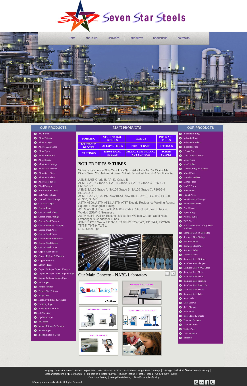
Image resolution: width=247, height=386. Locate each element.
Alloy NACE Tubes (47, 146)
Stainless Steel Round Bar (196, 285)
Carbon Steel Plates (47, 234)
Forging (88, 138)
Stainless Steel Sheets (194, 289)
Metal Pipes (189, 159)
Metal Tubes (189, 164)
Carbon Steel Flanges (48, 221)
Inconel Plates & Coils (49, 334)
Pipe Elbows (189, 208)
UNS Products (190, 333)
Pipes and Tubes (166, 139)
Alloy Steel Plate (46, 177)
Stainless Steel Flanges (194, 263)
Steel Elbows (190, 302)
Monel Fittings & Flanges (196, 168)
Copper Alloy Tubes (48, 251)
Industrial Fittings (192, 133)
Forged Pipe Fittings (48, 291)
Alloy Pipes (44, 151)
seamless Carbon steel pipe (197, 232)
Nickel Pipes (190, 194)
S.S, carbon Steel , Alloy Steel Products (198, 227)
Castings (89, 153)
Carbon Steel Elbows (48, 212)
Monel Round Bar (192, 177)
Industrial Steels (112, 153)
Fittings (166, 145)
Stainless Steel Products (195, 280)
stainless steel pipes (193, 272)
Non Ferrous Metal (193, 203)
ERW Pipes (43, 282)
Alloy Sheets (44, 159)
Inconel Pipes (44, 330)
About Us (91, 38)
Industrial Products (193, 142)
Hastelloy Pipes (45, 304)
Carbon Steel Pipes (47, 229)
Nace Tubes (189, 190)
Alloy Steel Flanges (47, 168)
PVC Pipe (188, 221)
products (137, 38)
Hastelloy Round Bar (48, 308)
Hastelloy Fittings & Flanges (52, 299)
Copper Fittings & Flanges (51, 256)
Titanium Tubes (191, 324)
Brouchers (160, 38)
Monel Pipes (189, 173)
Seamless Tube (191, 250)
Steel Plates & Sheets (194, 315)
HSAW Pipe (44, 312)
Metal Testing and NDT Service (140, 153)
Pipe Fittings (190, 212)
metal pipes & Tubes (193, 155)
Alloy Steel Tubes (46, 181)
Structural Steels (112, 139)
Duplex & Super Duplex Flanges (54, 269)
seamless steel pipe (193, 245)
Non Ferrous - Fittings (194, 199)
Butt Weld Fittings (47, 194)
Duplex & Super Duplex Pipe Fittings (56, 273)
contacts (183, 38)
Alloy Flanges (45, 142)
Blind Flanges (45, 186)
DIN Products (45, 264)
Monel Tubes (190, 181)
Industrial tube (191, 146)
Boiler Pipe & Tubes (48, 190)
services (113, 38)
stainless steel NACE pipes (197, 267)
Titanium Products (192, 320)
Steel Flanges (190, 307)
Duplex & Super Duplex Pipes (52, 278)
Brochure (188, 337)
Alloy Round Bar (46, 155)
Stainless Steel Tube (193, 294)
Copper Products (46, 260)
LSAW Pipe (189, 151)
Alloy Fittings (45, 138)
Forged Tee (43, 295)
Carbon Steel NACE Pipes (51, 225)
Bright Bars (140, 145)
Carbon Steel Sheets (48, 243)
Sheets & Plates (191, 254)
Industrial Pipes (191, 138)
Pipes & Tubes (190, 216)
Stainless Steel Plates (194, 276)
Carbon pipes (44, 208)
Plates (141, 138)
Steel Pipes (189, 311)
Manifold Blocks (88, 146)
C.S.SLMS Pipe (46, 203)
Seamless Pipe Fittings (194, 237)
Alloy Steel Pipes (46, 173)
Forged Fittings (45, 286)
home (72, 38)
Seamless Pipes (191, 241)
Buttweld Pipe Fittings (49, 199)
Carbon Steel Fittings (48, 216)
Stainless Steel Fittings (194, 259)
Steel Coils (189, 298)
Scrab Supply (166, 153)
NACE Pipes (190, 186)
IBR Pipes (43, 321)
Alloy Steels (112, 145)
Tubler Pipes (190, 329)
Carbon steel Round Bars (50, 238)
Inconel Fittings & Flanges (51, 326)
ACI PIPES (43, 133)
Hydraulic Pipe (45, 317)
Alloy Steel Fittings (47, 164)
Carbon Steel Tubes (47, 247)
